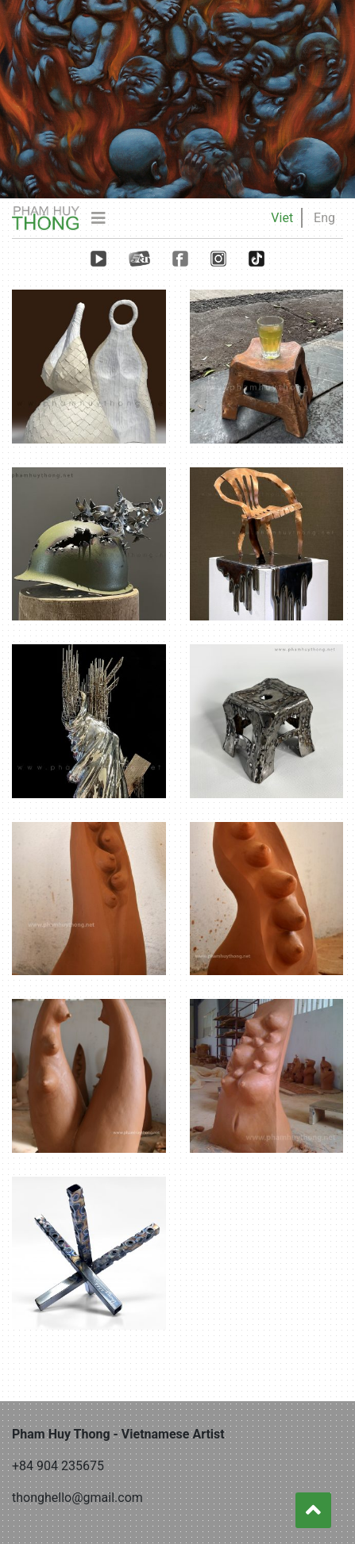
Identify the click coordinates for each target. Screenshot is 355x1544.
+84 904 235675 (58, 1465)
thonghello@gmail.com (77, 1497)
